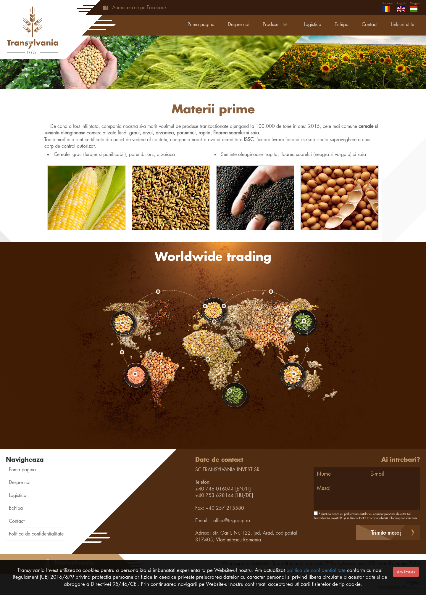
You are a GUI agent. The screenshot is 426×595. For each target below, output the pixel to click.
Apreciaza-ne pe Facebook (135, 7)
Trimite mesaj (386, 532)
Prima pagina (201, 24)
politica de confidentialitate (316, 570)
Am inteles (406, 572)
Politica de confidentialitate (36, 534)
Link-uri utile (402, 24)
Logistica (312, 24)
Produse (277, 24)
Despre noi (238, 24)
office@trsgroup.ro (231, 520)
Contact (369, 24)
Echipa (341, 24)
